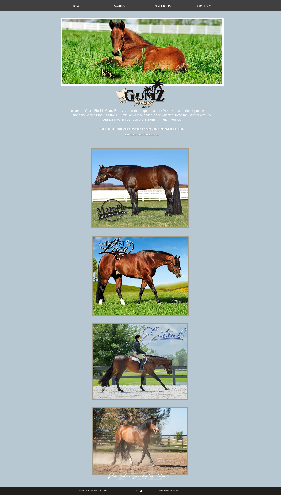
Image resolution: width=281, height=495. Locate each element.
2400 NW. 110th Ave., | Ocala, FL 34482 (92, 490)
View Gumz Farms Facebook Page (141, 134)
